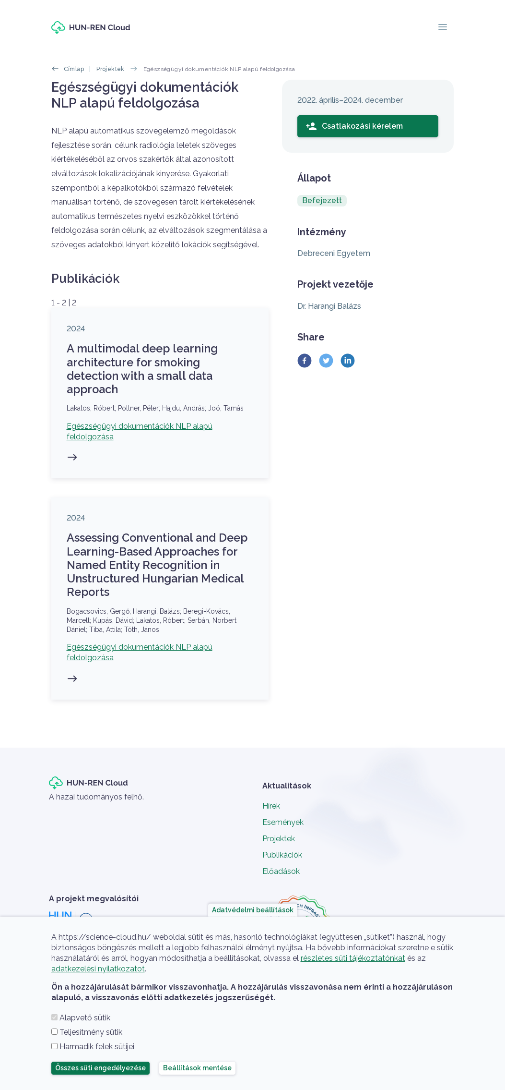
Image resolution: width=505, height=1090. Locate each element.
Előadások (281, 871)
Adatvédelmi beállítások (253, 910)
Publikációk (282, 855)
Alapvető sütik (84, 1017)
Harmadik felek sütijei (96, 1046)
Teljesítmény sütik (90, 1032)
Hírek (271, 806)
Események (283, 822)
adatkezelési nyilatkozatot (98, 968)
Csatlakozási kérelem (354, 126)
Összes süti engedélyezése (100, 1068)
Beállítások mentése (197, 1068)
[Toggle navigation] (442, 27)
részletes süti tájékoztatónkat (353, 958)
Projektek (110, 69)
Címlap (74, 69)
